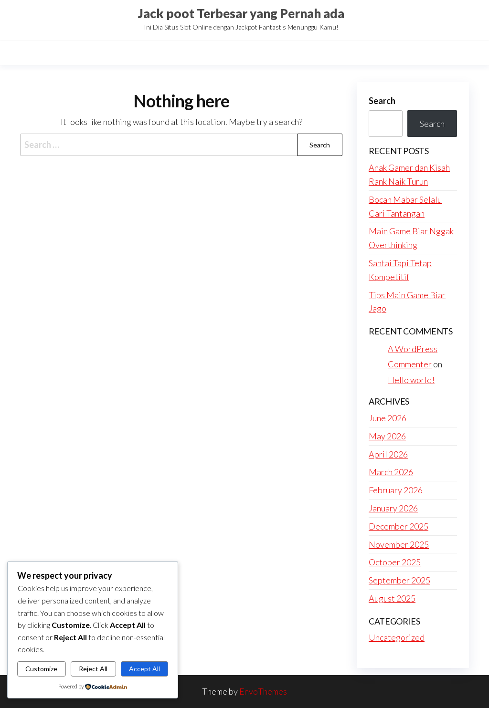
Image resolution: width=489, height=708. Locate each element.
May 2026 (387, 436)
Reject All (93, 669)
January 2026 (393, 508)
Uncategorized (397, 637)
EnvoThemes (263, 691)
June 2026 (387, 418)
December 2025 (398, 526)
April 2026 (388, 454)
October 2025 (395, 562)
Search (382, 100)
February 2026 (396, 490)
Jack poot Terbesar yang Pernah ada (241, 13)
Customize (41, 669)
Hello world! (411, 380)
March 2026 (391, 472)
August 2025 (392, 598)
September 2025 (399, 580)
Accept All (144, 669)
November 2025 (399, 544)
